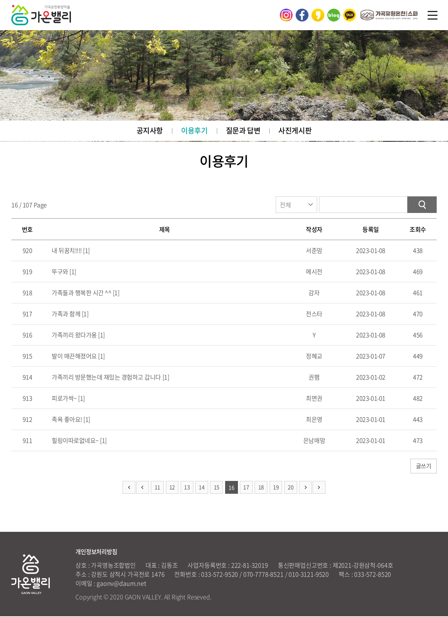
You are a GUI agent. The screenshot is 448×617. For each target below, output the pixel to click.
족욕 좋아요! (66, 419)
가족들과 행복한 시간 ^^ (81, 293)
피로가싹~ (64, 398)
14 (201, 488)
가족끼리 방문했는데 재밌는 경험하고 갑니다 (106, 377)
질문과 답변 (243, 131)
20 (291, 488)
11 (157, 488)
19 (276, 488)
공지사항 (149, 131)
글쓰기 (423, 467)
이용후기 (194, 131)
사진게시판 (295, 131)
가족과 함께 (66, 314)
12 (172, 488)
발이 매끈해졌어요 (74, 356)
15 (216, 488)
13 (187, 488)
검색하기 (422, 205)
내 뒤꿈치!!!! (66, 251)
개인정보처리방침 (97, 552)
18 (261, 488)
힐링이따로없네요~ (75, 441)
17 (246, 488)
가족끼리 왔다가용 (74, 335)
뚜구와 (59, 272)
